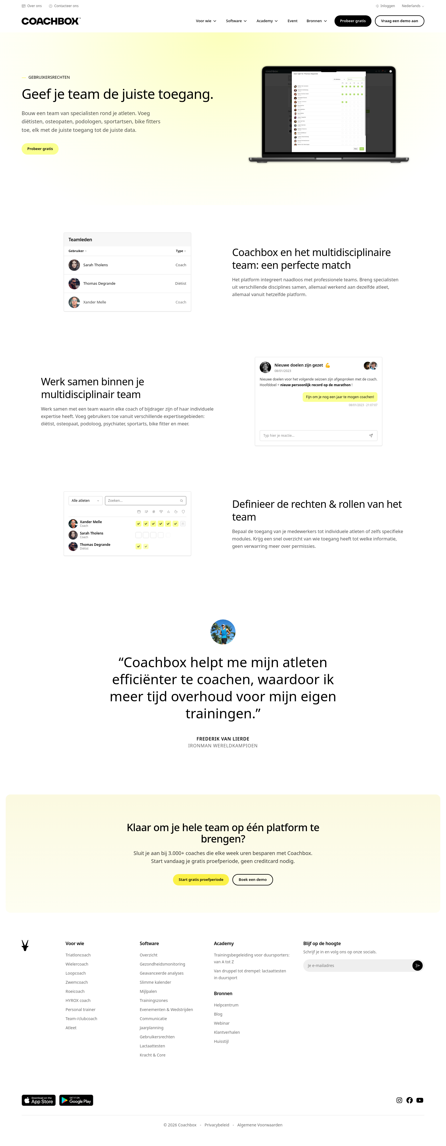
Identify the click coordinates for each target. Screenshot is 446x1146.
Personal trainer (80, 1009)
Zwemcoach (76, 982)
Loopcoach (75, 973)
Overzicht (148, 955)
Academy (267, 20)
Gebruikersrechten (157, 1036)
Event (293, 20)
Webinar (222, 1023)
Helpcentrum (226, 1005)
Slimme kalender (155, 982)
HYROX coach (77, 1000)
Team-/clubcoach (81, 1018)
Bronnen (317, 20)
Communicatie (153, 1018)
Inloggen (385, 5)
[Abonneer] (417, 965)
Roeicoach (74, 991)
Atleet (70, 1027)
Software (236, 20)
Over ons (32, 5)
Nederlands (413, 6)
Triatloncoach (78, 955)
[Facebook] (409, 1100)
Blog (218, 1014)
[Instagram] (399, 1100)
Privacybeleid (217, 1125)
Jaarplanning (152, 1027)
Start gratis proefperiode (201, 879)
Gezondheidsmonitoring (162, 964)
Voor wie (206, 20)
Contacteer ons (64, 5)
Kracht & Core (153, 1055)
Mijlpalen (148, 991)
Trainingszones (154, 1000)
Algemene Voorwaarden (260, 1125)
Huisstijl (221, 1041)
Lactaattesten (152, 1046)
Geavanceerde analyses (161, 973)
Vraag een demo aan (399, 20)
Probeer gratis (353, 20)
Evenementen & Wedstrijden (166, 1009)
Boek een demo (253, 879)
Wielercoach (76, 964)
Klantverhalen (227, 1032)
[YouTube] (419, 1100)
